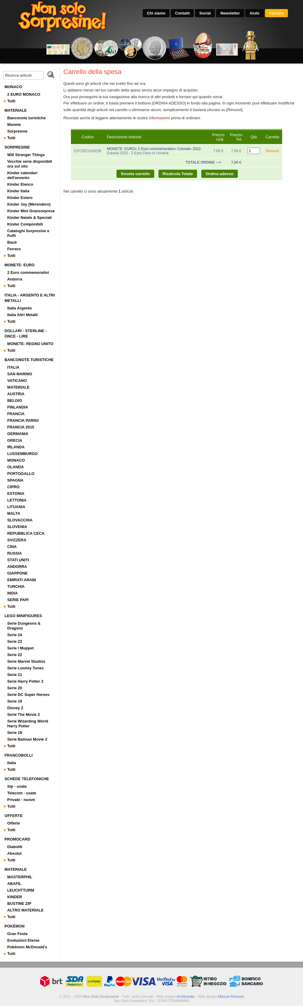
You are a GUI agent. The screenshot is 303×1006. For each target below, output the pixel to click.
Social (205, 13)
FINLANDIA (17, 407)
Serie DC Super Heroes (28, 694)
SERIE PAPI (18, 600)
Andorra (14, 279)
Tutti (11, 101)
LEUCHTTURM (20, 890)
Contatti (182, 13)
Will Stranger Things (26, 154)
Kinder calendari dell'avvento (22, 175)
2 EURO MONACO (23, 94)
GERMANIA (17, 433)
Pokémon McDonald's (27, 947)
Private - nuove (21, 799)
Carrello (276, 13)
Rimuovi (272, 151)
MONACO (16, 460)
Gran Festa (17, 933)
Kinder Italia (18, 191)
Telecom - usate (21, 793)
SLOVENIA (17, 526)
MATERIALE (18, 387)
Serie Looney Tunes (25, 668)
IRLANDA (16, 447)
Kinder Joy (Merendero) (29, 204)
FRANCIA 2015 (20, 427)
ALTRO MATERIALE (25, 910)
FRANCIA (16, 414)
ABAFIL (14, 883)
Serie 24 (14, 635)
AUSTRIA (15, 394)
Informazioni (159, 118)
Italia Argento (19, 308)
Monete (14, 124)
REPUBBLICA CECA (25, 533)
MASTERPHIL (19, 877)
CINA (12, 546)
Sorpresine (17, 131)
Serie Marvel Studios (26, 661)
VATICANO (17, 380)
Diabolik (14, 846)
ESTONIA (15, 493)
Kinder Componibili (25, 224)
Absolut (14, 853)
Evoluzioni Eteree (23, 940)
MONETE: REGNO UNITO (30, 343)
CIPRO (13, 487)
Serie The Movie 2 (23, 714)
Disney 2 (15, 708)
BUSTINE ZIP (19, 903)
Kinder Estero (20, 197)
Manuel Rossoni (231, 997)
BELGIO (14, 400)
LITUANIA (16, 507)
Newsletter (230, 13)
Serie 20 (14, 688)
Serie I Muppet (20, 648)
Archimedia (186, 997)
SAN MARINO (19, 374)
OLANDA (15, 467)
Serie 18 (14, 732)
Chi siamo (156, 13)
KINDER (14, 897)
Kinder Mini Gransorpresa (31, 211)
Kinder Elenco (20, 184)
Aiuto (255, 13)
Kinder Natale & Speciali (29, 217)
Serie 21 (14, 674)
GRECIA (14, 440)
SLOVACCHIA (20, 520)
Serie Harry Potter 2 (25, 681)
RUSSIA (14, 553)
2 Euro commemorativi (28, 272)
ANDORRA (17, 566)
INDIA (12, 593)
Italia (11, 763)
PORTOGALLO (20, 473)
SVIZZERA (16, 540)
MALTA (13, 513)
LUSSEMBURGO (22, 453)
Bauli (12, 242)
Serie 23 (14, 641)
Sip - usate (17, 786)
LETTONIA (17, 500)
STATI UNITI (18, 560)
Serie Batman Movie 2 (27, 739)
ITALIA (13, 367)
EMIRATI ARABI (21, 580)
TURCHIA (16, 586)
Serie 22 (14, 654)
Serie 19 (14, 701)
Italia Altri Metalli (22, 314)
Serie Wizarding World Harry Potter (27, 723)
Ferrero (14, 249)
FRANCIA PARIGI (23, 420)
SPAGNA (15, 480)
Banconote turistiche (26, 118)
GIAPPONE (17, 573)
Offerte (13, 823)
